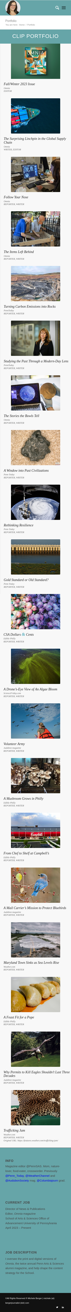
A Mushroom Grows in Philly (23, 798)
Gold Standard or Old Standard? (26, 580)
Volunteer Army (14, 744)
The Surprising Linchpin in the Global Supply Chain (35, 140)
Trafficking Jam (14, 1130)
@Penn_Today (14, 1175)
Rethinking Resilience (18, 525)
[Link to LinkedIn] (63, 1307)
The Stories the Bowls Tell (21, 416)
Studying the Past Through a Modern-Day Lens (36, 361)
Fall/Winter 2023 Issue (19, 84)
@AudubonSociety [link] (17, 1180)
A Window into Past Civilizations (26, 470)
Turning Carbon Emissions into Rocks (30, 306)
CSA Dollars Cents (19, 634)
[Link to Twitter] (57, 1307)
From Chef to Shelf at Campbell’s (26, 853)
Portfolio (10, 20)
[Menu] (64, 7)
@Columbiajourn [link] (47, 1180)
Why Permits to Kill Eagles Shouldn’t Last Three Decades (37, 1074)
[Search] (55, 7)
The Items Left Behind (19, 252)
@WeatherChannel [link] (37, 1175)
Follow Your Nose (16, 197)
